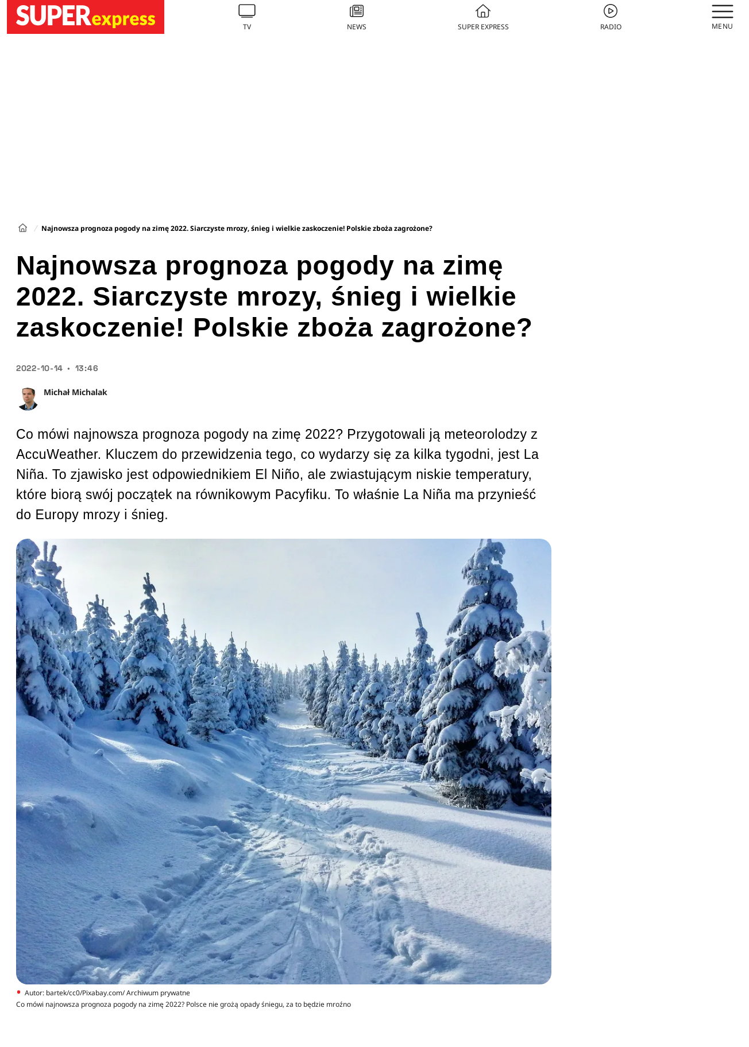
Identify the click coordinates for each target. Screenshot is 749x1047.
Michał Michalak (75, 392)
